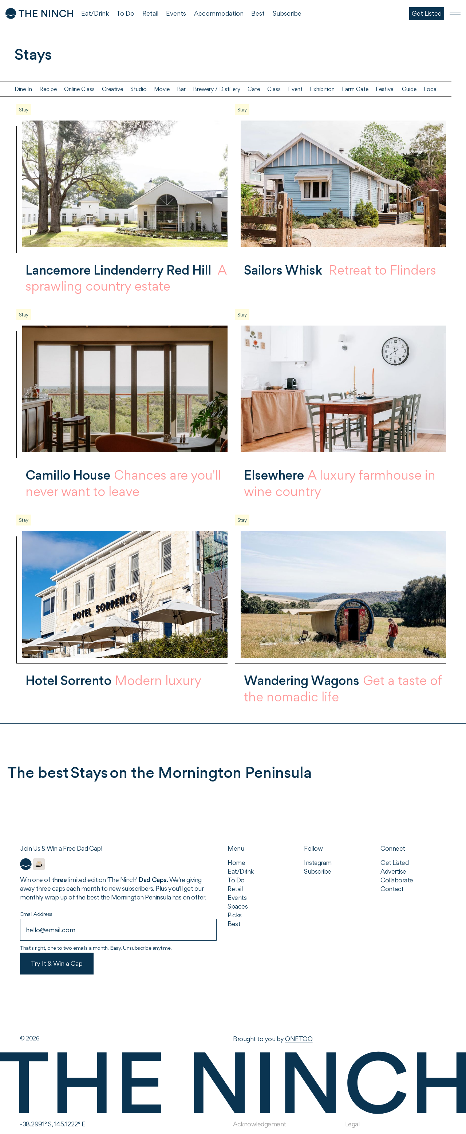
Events (237, 897)
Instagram (318, 862)
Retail (235, 889)
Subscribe (317, 871)
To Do (236, 880)
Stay (23, 110)
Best (234, 924)
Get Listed (394, 862)
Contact (392, 889)
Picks (235, 915)
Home (236, 862)
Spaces (238, 906)
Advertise (393, 871)
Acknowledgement (259, 1124)
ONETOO (298, 1039)
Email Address (36, 914)
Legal (352, 1124)
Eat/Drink (241, 871)
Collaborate (396, 880)
